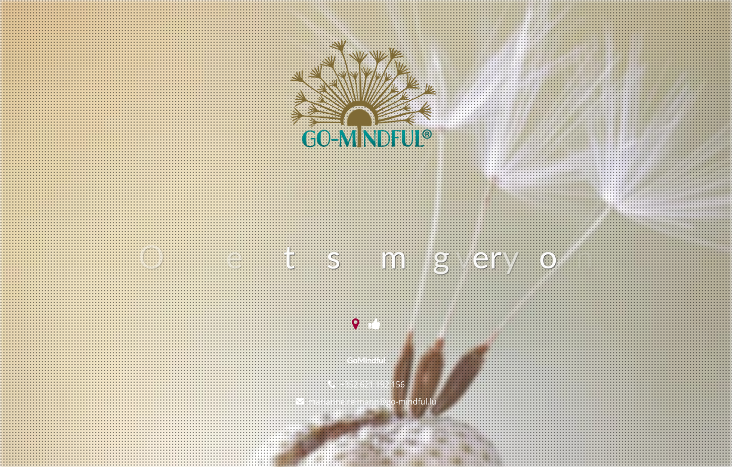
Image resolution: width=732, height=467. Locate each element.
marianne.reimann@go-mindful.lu (372, 401)
